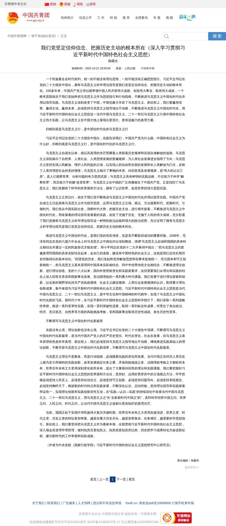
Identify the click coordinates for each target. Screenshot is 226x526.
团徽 (67, 4)
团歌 (80, 4)
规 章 (126, 17)
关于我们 (38, 503)
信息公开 (85, 17)
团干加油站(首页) (43, 36)
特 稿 (113, 17)
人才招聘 (84, 503)
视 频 (169, 17)
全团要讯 (141, 17)
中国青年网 (147, 68)
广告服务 (69, 503)
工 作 (100, 17)
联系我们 (53, 503)
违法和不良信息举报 (107, 503)
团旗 (53, 4)
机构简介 (67, 17)
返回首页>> (192, 467)
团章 (92, 4)
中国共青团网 (16, 36)
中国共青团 (36, 15)
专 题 (156, 17)
